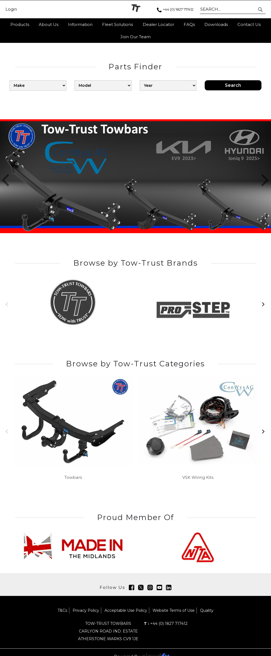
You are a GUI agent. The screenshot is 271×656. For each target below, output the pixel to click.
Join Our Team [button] (135, 36)
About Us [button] (48, 24)
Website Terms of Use (174, 610)
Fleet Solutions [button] (117, 24)
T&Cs (62, 610)
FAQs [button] (189, 24)
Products (19, 24)
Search (233, 85)
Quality (206, 610)
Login (11, 9)
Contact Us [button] (249, 24)
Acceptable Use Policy (126, 610)
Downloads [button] (216, 24)
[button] (261, 9)
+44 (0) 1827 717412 (165, 623)
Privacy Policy (86, 610)
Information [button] (80, 24)
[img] (131, 587)
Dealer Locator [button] (158, 24)
